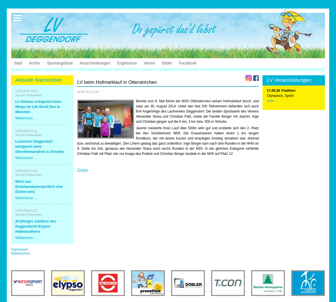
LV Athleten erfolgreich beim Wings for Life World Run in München (38, 107)
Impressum (19, 249)
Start (18, 63)
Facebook (187, 63)
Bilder (167, 63)
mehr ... (272, 101)
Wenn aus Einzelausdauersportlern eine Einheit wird (39, 187)
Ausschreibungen (95, 63)
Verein (149, 63)
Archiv (34, 63)
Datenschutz (20, 253)
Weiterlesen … (26, 118)
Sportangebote (60, 63)
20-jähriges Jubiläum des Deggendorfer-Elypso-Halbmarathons (35, 226)
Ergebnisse (127, 63)
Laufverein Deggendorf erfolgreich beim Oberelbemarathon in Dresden (39, 146)
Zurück (82, 170)
